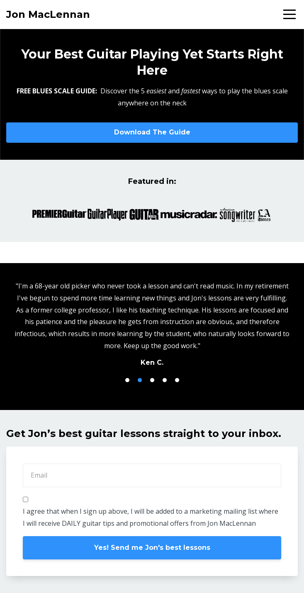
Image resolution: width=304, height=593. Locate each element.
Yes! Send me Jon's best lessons (152, 548)
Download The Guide (152, 132)
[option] (152, 323)
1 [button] (127, 380)
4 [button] (165, 380)
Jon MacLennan (48, 14)
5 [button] (177, 380)
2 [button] (140, 380)
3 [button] (152, 380)
